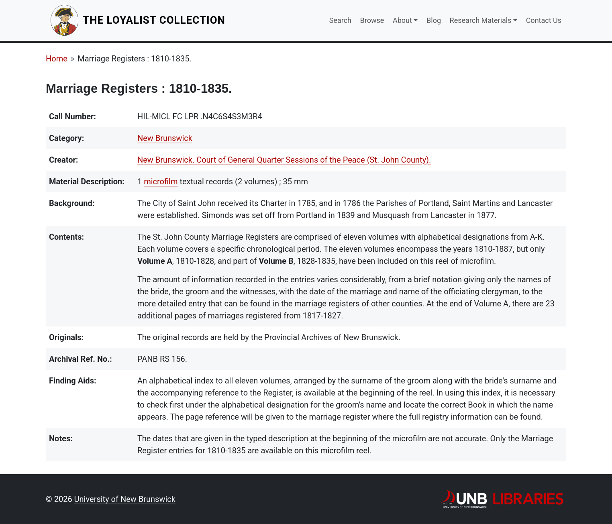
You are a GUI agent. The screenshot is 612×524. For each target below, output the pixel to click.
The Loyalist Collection (155, 20)
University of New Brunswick (124, 499)
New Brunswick (164, 138)
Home (56, 58)
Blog (433, 20)
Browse (372, 20)
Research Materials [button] (481, 20)
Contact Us (543, 20)
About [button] (402, 20)
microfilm (160, 181)
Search (340, 20)
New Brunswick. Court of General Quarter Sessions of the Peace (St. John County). (284, 160)
